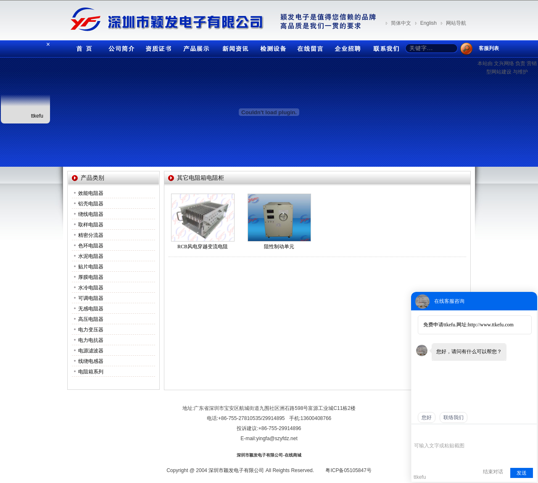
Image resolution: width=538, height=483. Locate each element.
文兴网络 (504, 63)
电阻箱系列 (90, 372)
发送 (522, 473)
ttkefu (37, 116)
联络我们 (453, 417)
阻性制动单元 (279, 246)
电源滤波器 (90, 351)
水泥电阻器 (90, 256)
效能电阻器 (90, 193)
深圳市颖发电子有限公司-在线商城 (269, 455)
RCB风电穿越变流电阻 (202, 246)
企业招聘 (347, 47)
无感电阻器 (90, 309)
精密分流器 (90, 235)
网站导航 (456, 23)
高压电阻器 (90, 319)
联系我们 (385, 47)
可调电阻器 (90, 298)
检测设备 (271, 47)
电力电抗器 (90, 340)
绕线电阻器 (90, 214)
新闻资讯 (233, 47)
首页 (82, 47)
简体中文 (401, 23)
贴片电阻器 (90, 267)
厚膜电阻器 (90, 277)
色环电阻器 (90, 246)
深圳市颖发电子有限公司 (236, 470)
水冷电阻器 (90, 288)
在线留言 (309, 47)
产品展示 (195, 47)
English (428, 23)
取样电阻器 (90, 225)
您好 (427, 417)
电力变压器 (90, 330)
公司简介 (120, 47)
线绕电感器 (90, 361)
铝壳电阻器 (90, 204)
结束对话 (493, 472)
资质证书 (158, 47)
